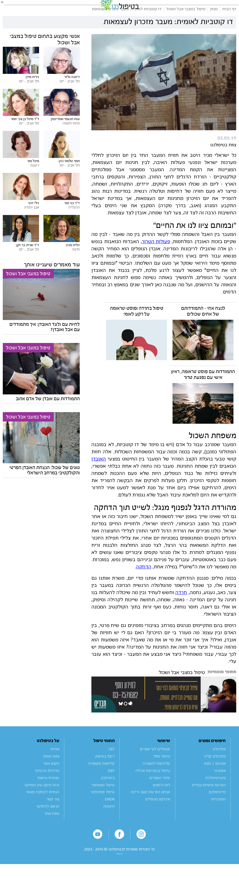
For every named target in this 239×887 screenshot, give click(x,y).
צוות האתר (51, 770)
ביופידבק (108, 792)
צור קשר (53, 813)
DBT (111, 785)
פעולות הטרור (156, 256)
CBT (111, 763)
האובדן (98, 473)
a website (119, 874)
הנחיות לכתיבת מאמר (42, 806)
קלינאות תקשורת (101, 778)
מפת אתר (51, 828)
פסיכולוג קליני (215, 770)
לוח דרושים (161, 799)
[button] (9, 9)
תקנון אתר (51, 778)
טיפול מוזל (161, 770)
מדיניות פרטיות (47, 785)
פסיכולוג (219, 763)
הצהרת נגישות (48, 792)
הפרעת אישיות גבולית (209, 799)
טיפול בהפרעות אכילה (152, 785)
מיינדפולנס (217, 806)
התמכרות (218, 813)
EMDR (110, 813)
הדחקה (143, 581)
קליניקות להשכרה (156, 778)
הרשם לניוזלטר (47, 820)
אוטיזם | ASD (215, 778)
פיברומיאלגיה (215, 792)
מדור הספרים (159, 792)
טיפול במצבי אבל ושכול (182, 687)
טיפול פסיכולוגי (103, 806)
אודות (54, 763)
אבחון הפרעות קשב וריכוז (150, 806)
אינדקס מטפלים (157, 813)
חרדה (181, 607)
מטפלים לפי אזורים (155, 763)
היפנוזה (109, 820)
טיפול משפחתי (103, 799)
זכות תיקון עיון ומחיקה (41, 799)
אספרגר (220, 785)
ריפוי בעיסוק (105, 770)
